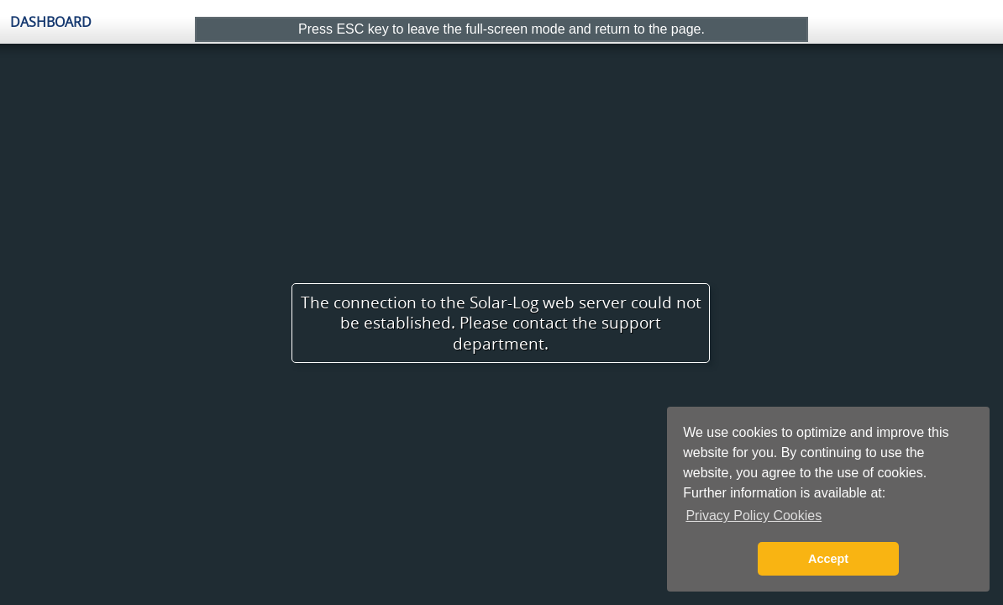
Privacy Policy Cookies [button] (753, 515)
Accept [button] (828, 559)
